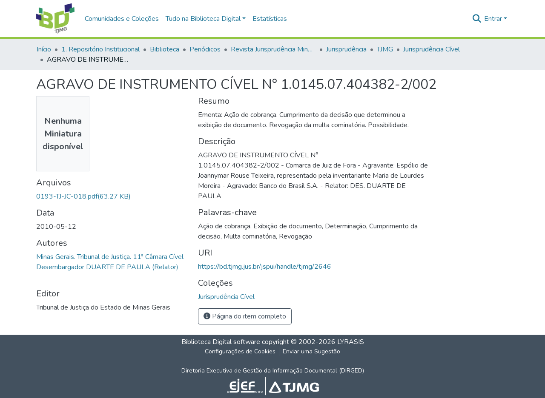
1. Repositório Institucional (100, 49)
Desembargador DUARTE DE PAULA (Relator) (107, 267)
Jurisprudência (346, 49)
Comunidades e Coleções (122, 18)
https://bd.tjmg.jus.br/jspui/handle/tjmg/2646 (264, 266)
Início (44, 49)
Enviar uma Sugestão (311, 351)
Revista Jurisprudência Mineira (273, 49)
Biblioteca (164, 49)
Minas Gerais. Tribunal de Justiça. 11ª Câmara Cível (110, 257)
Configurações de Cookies (240, 351)
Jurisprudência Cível (431, 49)
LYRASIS (350, 342)
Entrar (493, 18)
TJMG (385, 49)
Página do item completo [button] (245, 316)
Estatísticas (269, 18)
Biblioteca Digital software (220, 342)
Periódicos (205, 49)
